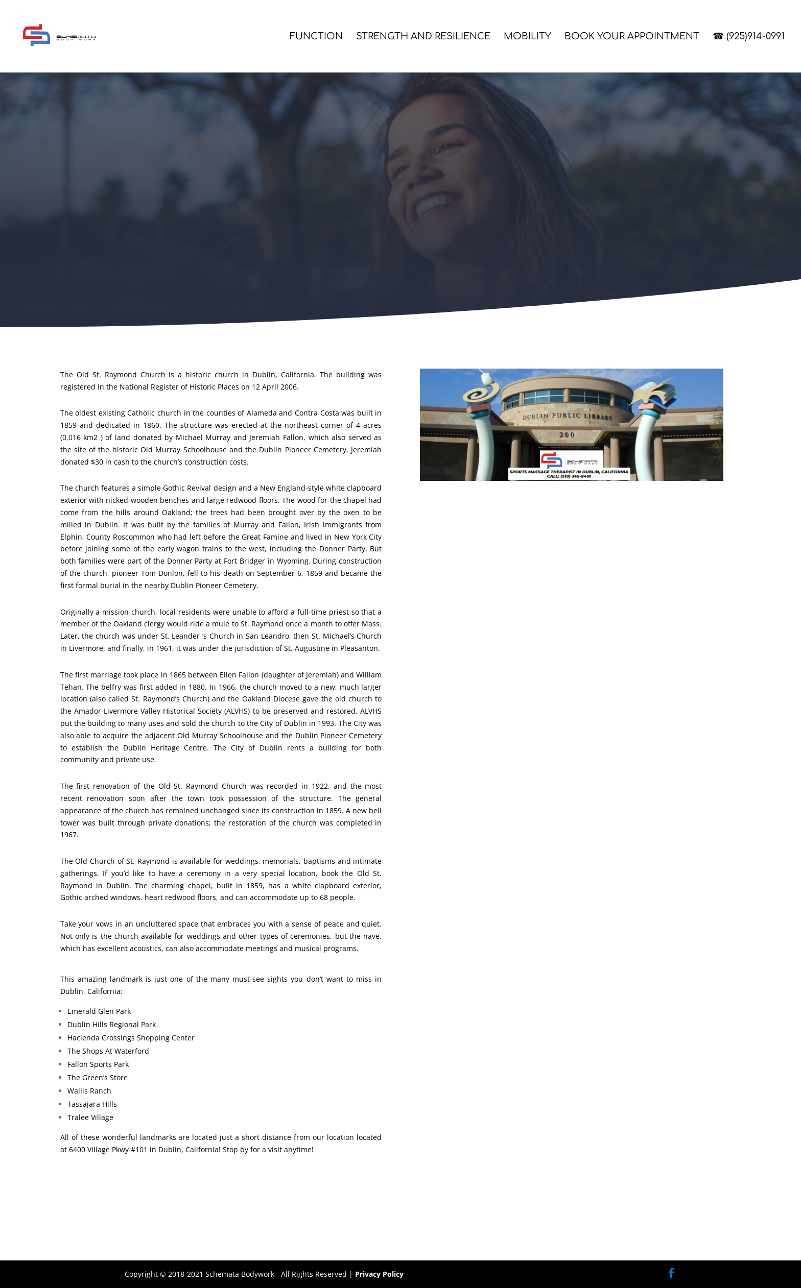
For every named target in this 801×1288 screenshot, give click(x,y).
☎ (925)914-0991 (749, 37)
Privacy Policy (379, 1274)
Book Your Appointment (631, 37)
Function (316, 37)
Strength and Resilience (423, 37)
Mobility (527, 37)
